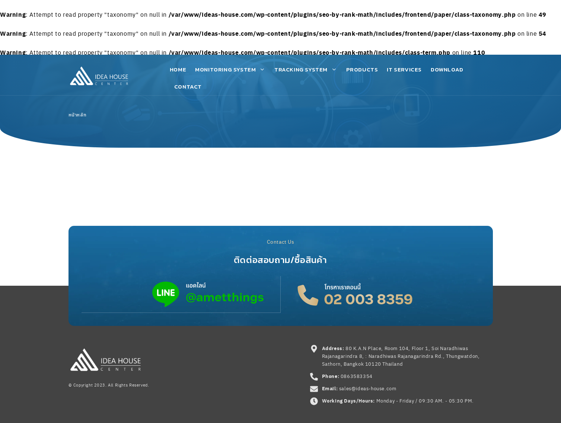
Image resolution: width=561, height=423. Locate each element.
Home (178, 69)
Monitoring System (230, 69)
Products (362, 69)
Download (447, 69)
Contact (188, 86)
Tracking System (305, 69)
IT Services (404, 69)
